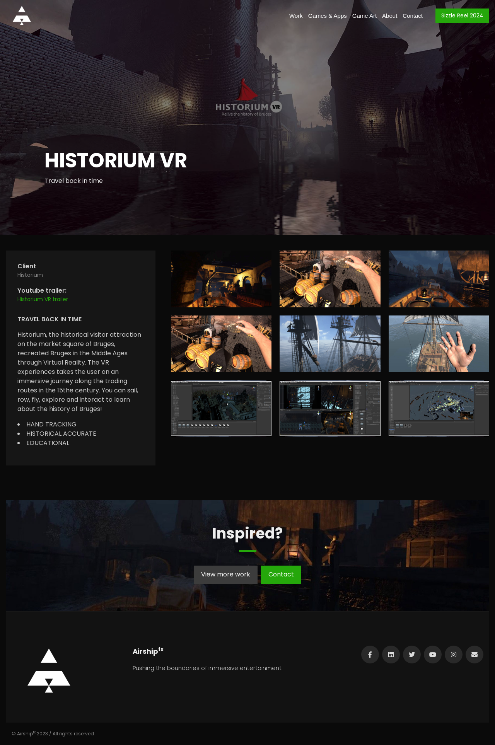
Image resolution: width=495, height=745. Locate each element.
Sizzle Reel (462, 15)
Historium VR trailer (42, 299)
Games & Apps (327, 15)
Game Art (364, 15)
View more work (225, 574)
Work (296, 15)
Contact (413, 15)
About (389, 15)
